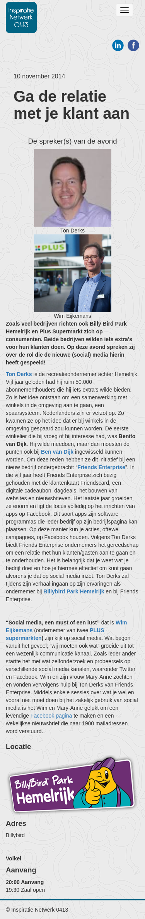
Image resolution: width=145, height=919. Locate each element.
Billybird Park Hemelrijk (73, 591)
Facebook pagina (51, 716)
